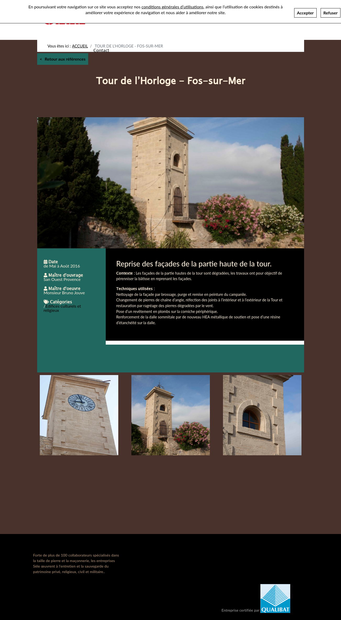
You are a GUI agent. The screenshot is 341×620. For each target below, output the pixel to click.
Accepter (305, 12)
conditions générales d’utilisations (172, 6)
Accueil (80, 46)
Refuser (330, 12)
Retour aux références (65, 58)
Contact (101, 50)
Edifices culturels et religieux (62, 308)
